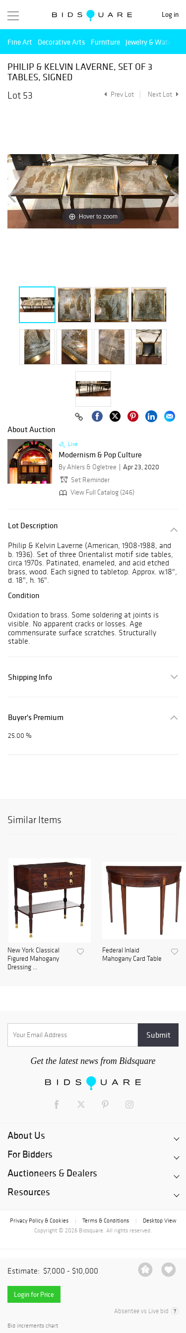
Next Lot (163, 94)
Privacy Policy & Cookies (39, 1220)
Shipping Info (30, 677)
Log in (170, 14)
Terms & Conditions (105, 1220)
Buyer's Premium (35, 717)
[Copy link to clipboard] (79, 417)
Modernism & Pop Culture (100, 454)
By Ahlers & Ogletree (88, 467)
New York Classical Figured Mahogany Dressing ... (33, 958)
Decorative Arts (61, 42)
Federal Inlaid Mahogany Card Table (132, 954)
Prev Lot (118, 94)
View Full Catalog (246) (95, 492)
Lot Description (33, 525)
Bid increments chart (32, 1326)
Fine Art (19, 42)
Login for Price (34, 1294)
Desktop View (159, 1220)
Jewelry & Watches (153, 42)
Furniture (105, 42)
